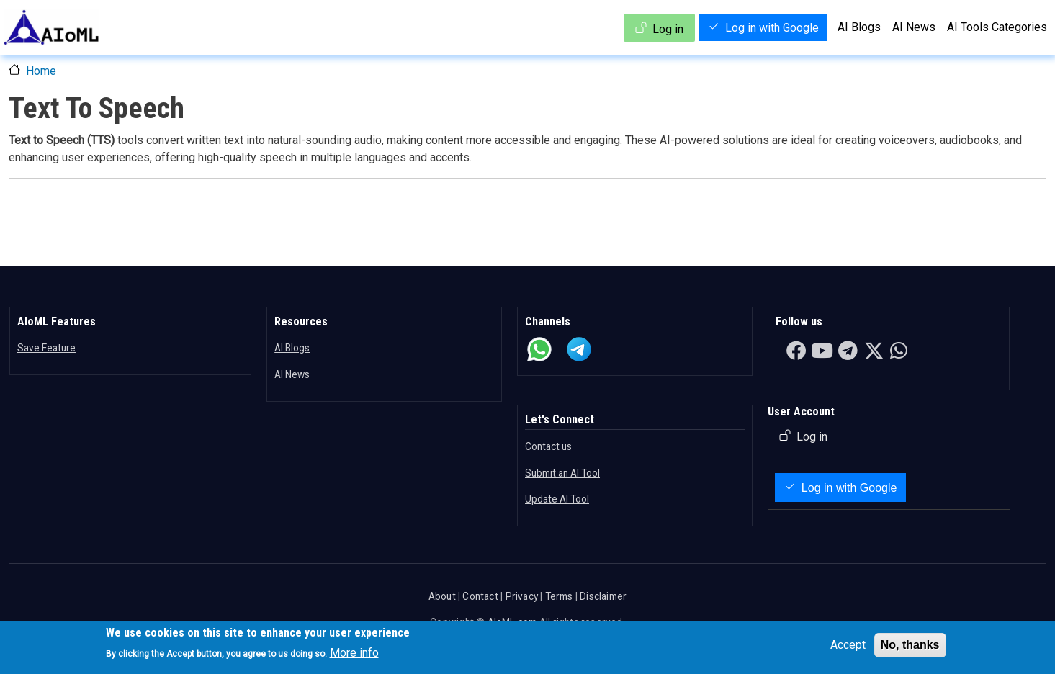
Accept (848, 645)
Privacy (522, 596)
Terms (560, 596)
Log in (667, 29)
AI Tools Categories (997, 27)
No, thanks (910, 645)
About (442, 596)
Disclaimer (603, 596)
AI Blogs (859, 27)
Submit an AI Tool (562, 473)
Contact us (548, 446)
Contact (480, 596)
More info (354, 653)
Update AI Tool (557, 499)
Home (41, 71)
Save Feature (46, 348)
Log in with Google (772, 28)
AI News (913, 27)
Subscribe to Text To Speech (14, 224)
